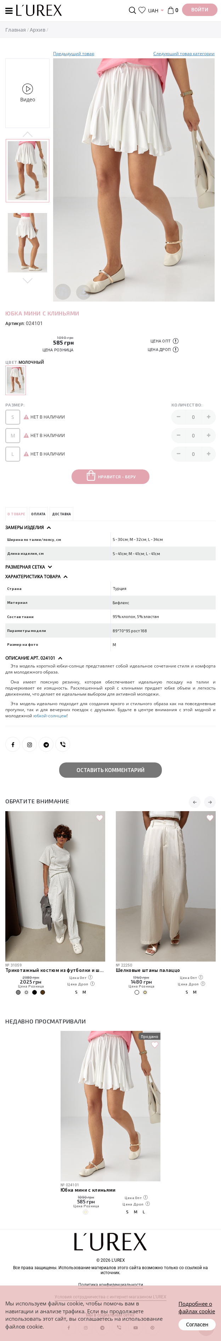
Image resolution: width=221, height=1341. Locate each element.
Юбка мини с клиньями (88, 1190)
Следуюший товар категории (184, 53)
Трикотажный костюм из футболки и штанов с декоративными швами (55, 970)
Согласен (197, 1324)
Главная (15, 29)
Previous (27, 135)
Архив (37, 29)
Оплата (38, 514)
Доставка (61, 514)
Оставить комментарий (110, 770)
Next (27, 280)
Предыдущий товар (73, 53)
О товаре (16, 514)
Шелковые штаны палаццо (148, 970)
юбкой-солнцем (50, 716)
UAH (153, 10)
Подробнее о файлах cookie (196, 1307)
